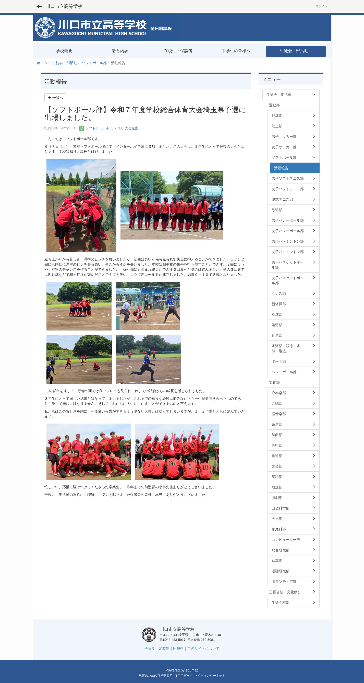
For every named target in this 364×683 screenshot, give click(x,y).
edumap (192, 670)
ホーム (42, 63)
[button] (296, 51)
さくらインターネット (210, 675)
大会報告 (131, 128)
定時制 (164, 648)
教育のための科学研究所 (156, 675)
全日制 (149, 648)
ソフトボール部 (94, 63)
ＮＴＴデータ (183, 675)
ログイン (321, 6)
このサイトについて (203, 648)
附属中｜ (180, 648)
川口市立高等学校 (64, 6)
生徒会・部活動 (64, 63)
